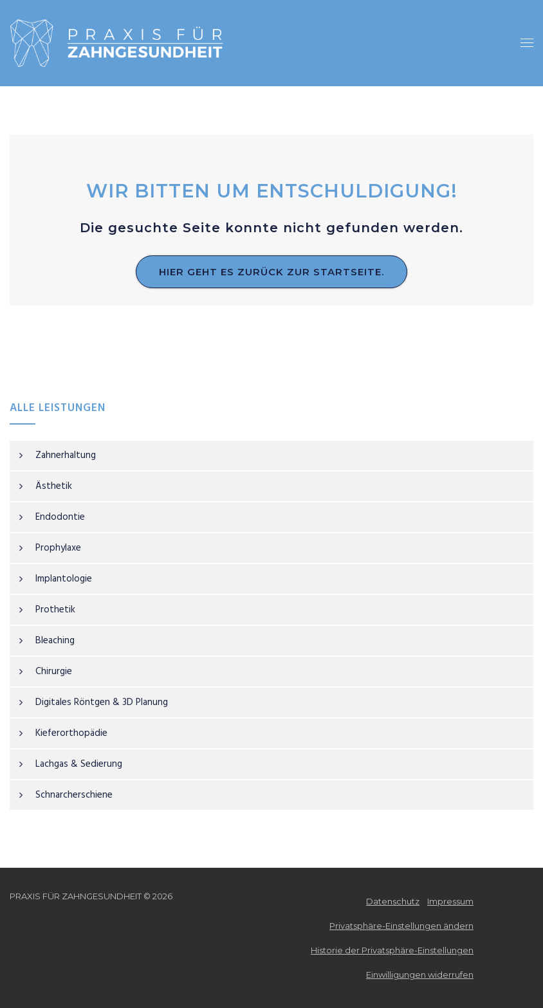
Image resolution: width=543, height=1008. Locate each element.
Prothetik (55, 610)
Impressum (450, 901)
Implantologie (63, 579)
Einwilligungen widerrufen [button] (420, 974)
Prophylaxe (58, 548)
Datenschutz (392, 901)
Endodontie (60, 517)
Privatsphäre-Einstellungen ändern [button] (401, 926)
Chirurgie (53, 671)
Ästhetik (53, 486)
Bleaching (55, 640)
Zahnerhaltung (65, 455)
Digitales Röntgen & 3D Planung (101, 702)
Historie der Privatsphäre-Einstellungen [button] (392, 950)
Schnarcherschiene (74, 795)
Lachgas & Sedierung (78, 764)
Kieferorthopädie (71, 733)
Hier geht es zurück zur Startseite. (271, 272)
